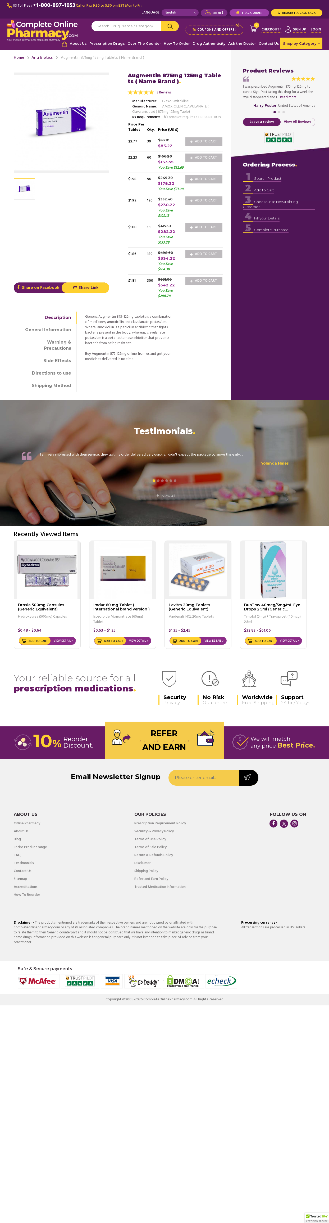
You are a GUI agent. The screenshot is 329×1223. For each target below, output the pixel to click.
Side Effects (57, 360)
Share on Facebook (37, 287)
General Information (48, 329)
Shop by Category (301, 43)
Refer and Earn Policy (151, 879)
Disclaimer (142, 863)
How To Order (177, 43)
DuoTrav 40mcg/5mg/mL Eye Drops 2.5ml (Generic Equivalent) (272, 608)
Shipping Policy (146, 871)
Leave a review (262, 122)
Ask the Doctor (242, 43)
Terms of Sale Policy (150, 847)
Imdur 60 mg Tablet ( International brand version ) (121, 606)
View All (164, 495)
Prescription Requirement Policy (160, 823)
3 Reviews (164, 92)
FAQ (17, 855)
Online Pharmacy (27, 823)
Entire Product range (30, 847)
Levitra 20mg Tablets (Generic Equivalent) (189, 606)
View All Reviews (298, 122)
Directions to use (51, 373)
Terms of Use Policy (150, 839)
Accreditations (26, 887)
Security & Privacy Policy (154, 831)
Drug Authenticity (209, 43)
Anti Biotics (42, 58)
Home (19, 58)
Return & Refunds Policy (153, 855)
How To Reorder (27, 895)
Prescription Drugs (107, 43)
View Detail (62, 641)
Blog (17, 839)
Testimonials (24, 863)
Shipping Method (51, 385)
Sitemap (20, 879)
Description (58, 317)
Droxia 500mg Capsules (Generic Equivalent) (41, 606)
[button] (317, 1218)
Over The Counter (144, 43)
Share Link (85, 287)
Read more (288, 97)
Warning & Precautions (57, 345)
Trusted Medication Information (160, 887)
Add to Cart (203, 141)
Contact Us (269, 43)
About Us (78, 43)
